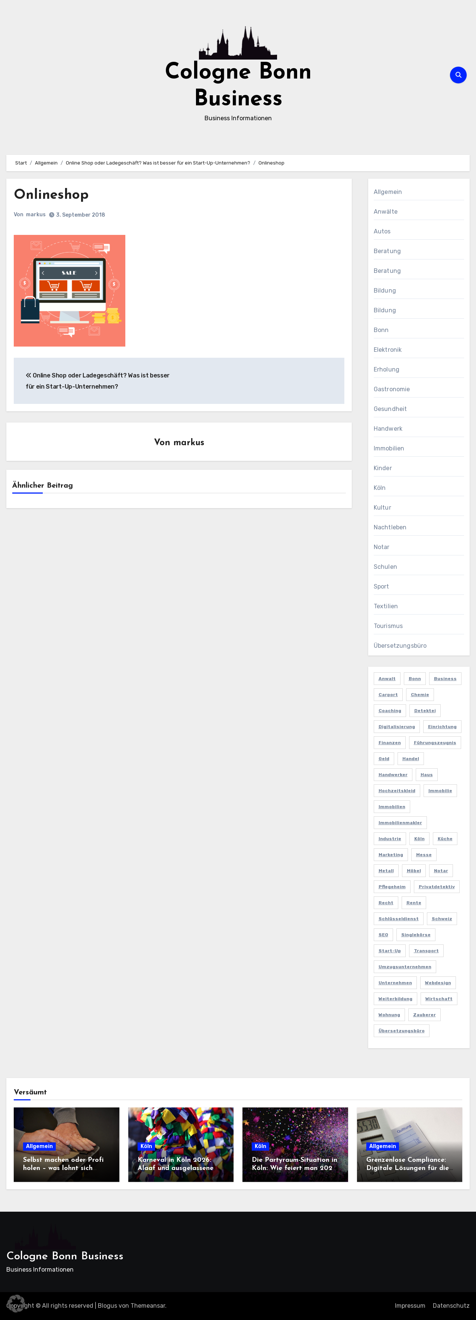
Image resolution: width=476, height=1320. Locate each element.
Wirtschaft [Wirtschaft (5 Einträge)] (439, 998)
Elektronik (388, 349)
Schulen (385, 566)
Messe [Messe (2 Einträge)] (424, 854)
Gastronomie (392, 389)
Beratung (387, 251)
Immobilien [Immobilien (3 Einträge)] (392, 806)
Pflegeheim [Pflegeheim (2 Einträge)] (392, 886)
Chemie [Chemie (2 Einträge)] (420, 694)
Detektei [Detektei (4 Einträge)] (425, 710)
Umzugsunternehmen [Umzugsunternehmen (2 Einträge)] (405, 966)
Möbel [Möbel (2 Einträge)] (414, 870)
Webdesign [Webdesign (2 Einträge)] (438, 982)
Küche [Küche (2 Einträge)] (445, 838)
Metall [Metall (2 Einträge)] (386, 870)
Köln (380, 487)
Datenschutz (451, 1305)
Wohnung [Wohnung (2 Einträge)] (389, 1014)
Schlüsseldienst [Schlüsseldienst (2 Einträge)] (399, 918)
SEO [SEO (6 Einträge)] (383, 934)
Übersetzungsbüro (400, 645)
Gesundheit (390, 408)
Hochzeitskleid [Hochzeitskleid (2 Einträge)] (397, 790)
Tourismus (388, 625)
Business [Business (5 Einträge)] (445, 678)
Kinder (383, 468)
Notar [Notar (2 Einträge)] (441, 870)
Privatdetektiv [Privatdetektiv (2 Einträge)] (437, 886)
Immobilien (389, 448)
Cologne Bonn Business (64, 1256)
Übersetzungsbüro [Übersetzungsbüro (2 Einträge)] (402, 1030)
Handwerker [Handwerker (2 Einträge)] (393, 774)
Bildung (385, 290)
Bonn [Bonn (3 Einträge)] (415, 678)
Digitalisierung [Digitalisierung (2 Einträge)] (397, 726)
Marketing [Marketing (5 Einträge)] (391, 854)
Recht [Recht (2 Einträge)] (386, 902)
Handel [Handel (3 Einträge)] (410, 758)
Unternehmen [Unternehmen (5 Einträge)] (395, 982)
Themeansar (148, 1305)
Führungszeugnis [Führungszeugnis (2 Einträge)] (435, 742)
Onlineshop (52, 195)
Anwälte (386, 211)
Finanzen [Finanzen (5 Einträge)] (390, 742)
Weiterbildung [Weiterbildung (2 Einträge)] (395, 998)
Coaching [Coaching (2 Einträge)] (390, 710)
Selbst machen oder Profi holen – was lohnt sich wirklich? (63, 1168)
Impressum (410, 1305)
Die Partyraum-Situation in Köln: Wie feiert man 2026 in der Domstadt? (294, 1168)
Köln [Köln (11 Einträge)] (419, 838)
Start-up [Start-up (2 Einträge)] (390, 950)
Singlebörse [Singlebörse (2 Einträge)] (416, 934)
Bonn (381, 330)
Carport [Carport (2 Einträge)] (388, 694)
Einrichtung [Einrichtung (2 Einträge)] (442, 726)
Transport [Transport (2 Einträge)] (426, 950)
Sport (381, 586)
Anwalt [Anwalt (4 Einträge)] (387, 678)
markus (36, 214)
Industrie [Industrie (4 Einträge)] (390, 838)
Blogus (107, 1305)
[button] (16, 1303)
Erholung (387, 369)
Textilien (386, 606)
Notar (382, 547)
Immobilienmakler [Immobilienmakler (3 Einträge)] (400, 822)
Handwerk (388, 428)
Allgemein (388, 191)
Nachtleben (390, 527)
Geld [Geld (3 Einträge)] (384, 758)
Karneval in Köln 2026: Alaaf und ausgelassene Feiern (175, 1168)
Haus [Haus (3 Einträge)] (427, 774)
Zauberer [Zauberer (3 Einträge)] (424, 1014)
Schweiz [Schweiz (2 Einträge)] (442, 918)
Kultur (382, 507)
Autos (382, 231)
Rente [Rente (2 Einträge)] (413, 902)
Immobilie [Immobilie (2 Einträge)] (440, 790)
